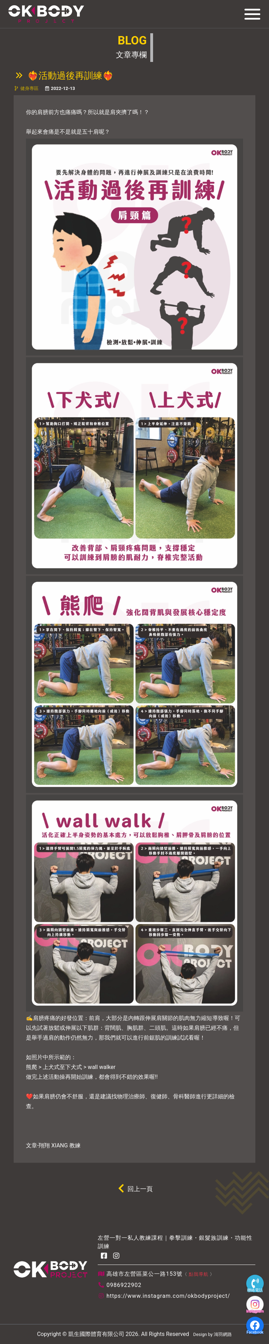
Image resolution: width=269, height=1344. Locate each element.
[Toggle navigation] (250, 14)
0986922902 (124, 1285)
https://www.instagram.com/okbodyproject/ (168, 1296)
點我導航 (198, 1274)
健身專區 (29, 88)
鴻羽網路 (223, 1334)
